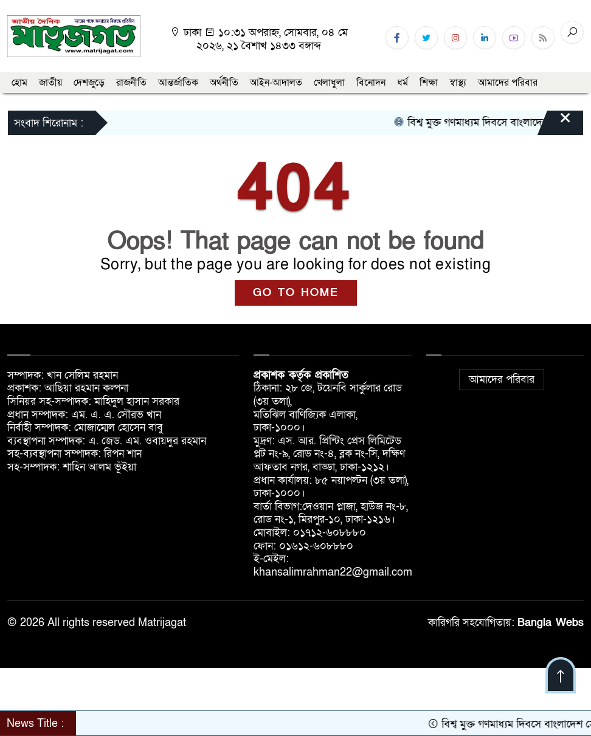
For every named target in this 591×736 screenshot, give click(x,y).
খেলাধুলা (329, 82)
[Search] (572, 32)
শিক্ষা (429, 82)
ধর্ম (402, 82)
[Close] (554, 124)
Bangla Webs (550, 623)
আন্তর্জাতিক (178, 82)
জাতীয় (50, 82)
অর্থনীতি (224, 82)
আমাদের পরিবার (507, 82)
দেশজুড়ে (89, 82)
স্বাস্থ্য (457, 82)
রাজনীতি (131, 82)
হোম (19, 82)
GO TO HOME (296, 293)
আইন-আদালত (276, 82)
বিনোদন (370, 82)
